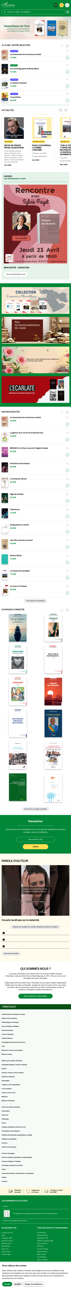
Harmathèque (41, 1232)
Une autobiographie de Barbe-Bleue (24, 69)
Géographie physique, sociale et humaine (14, 1064)
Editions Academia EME (45, 1241)
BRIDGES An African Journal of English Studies (29, 448)
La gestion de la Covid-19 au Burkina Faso (26, 433)
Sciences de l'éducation (9, 1147)
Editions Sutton (42, 1251)
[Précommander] (67, 72)
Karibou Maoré (16, 555)
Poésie (4, 1123)
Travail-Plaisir (15, 97)
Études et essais (7, 1054)
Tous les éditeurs (42, 1259)
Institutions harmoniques (20, 463)
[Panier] (67, 5)
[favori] (67, 51)
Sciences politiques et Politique (11, 1161)
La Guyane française (18, 83)
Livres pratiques (7, 1088)
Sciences (4, 1143)
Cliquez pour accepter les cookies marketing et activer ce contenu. (35, 890)
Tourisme (4, 1181)
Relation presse (7, 1243)
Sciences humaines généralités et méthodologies (17, 1157)
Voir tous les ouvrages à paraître (35, 809)
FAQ (3, 1235)
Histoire (4, 1068)
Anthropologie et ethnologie (10, 1022)
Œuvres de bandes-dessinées (11, 1107)
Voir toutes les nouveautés (35, 601)
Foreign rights (6, 1254)
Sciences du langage (8, 1153)
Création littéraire (7, 1038)
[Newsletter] (56, 5)
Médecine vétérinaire (8, 1100)
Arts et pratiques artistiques (10, 1026)
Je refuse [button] (17, 1284)
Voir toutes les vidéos (11, 953)
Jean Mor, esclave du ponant (21, 540)
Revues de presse (7, 1241)
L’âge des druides (17, 494)
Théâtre (4, 1177)
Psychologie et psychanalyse (11, 1131)
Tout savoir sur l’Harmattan (35, 996)
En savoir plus (39, 156)
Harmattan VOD (42, 1238)
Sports (4, 1169)
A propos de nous (7, 1232)
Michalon (40, 1246)
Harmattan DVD (42, 1235)
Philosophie (5, 1119)
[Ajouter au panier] (67, 58)
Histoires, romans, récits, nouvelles (13, 1072)
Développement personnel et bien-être (13, 1042)
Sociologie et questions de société (12, 1165)
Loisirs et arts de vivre (9, 1092)
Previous (61, 110)
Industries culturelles (8, 1076)
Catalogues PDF (7, 1238)
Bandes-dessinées (7, 1030)
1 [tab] (56, 35)
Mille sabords (41, 1254)
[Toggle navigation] (67, 12)
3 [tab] (62, 35)
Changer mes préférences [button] (33, 1284)
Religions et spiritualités (9, 1139)
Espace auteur (6, 1251)
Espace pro (5, 1249)
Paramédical (5, 1111)
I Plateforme (15, 509)
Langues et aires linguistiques (11, 1084)
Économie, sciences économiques (12, 1050)
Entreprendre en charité (19, 525)
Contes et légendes (8, 1034)
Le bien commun (42, 1249)
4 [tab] (64, 35)
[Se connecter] (61, 5)
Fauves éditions (42, 1243)
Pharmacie (5, 1115)
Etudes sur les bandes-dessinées (12, 1060)
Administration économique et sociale (13, 1014)
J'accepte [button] (7, 1284)
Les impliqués (41, 1257)
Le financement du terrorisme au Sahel (25, 54)
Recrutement (6, 1246)
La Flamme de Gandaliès (20, 571)
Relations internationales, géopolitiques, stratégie (17, 1135)
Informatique (5, 1080)
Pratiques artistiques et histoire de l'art (14, 1127)
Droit (3, 1046)
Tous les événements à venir (16, 274)
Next (66, 110)
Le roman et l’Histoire (18, 586)
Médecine (5, 1096)
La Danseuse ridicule (18, 479)
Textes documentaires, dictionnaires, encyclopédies (18, 1173)
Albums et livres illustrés (9, 1018)
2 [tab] (59, 35)
